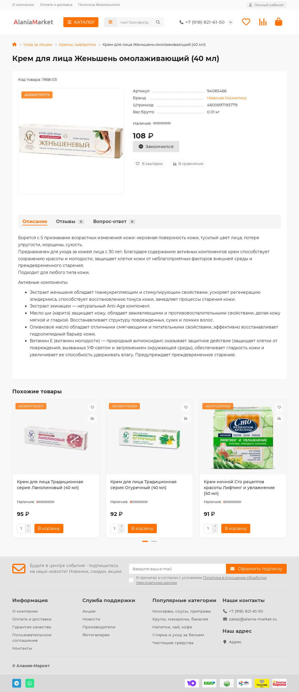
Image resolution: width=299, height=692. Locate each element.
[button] (145, 541)
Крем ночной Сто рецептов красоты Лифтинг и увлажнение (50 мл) (239, 487)
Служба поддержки (108, 600)
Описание (34, 221)
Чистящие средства (173, 642)
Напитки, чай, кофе (172, 627)
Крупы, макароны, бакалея (180, 619)
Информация (30, 600)
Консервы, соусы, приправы (181, 611)
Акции (88, 611)
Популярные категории (184, 600)
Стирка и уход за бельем (178, 634)
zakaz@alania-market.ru (253, 619)
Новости (91, 619)
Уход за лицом (37, 44)
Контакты (22, 648)
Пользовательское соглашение (31, 637)
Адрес (235, 641)
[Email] (177, 569)
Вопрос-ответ (114, 221)
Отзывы (70, 221)
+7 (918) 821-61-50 (201, 22)
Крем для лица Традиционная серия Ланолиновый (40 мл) (50, 484)
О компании (23, 5)
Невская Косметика (226, 97)
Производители (98, 627)
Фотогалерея (95, 634)
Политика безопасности (99, 5)
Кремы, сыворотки (77, 44)
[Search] (140, 22)
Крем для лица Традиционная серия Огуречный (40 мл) (143, 484)
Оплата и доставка (56, 5)
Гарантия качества (31, 627)
